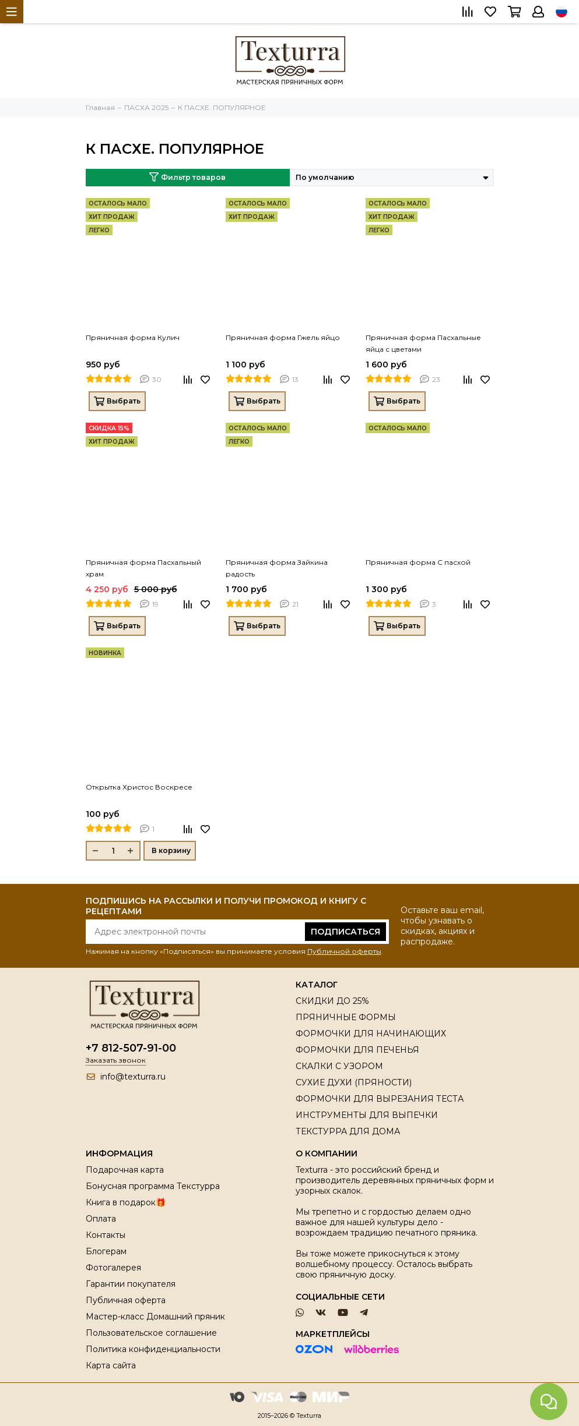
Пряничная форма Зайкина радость (277, 568)
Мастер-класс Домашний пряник (155, 1316)
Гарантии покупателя (131, 1284)
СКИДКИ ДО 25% (332, 1001)
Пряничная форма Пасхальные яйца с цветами (423, 343)
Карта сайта (111, 1365)
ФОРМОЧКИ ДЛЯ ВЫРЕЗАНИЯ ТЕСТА (380, 1099)
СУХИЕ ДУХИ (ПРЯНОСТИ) (354, 1082)
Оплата (101, 1218)
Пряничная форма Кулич (133, 337)
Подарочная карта (125, 1170)
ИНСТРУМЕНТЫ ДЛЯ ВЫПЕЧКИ (367, 1115)
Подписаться (345, 931)
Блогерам (106, 1251)
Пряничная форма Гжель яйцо (283, 337)
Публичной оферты (344, 951)
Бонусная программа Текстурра (153, 1186)
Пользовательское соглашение (151, 1333)
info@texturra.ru (133, 1076)
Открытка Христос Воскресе (139, 787)
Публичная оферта (126, 1300)
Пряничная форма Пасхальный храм (143, 568)
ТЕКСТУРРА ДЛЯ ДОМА (348, 1131)
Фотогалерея (113, 1267)
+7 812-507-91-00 (131, 1048)
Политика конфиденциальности (153, 1349)
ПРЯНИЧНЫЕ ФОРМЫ (346, 1017)
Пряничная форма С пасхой (418, 562)
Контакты (105, 1235)
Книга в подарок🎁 (126, 1202)
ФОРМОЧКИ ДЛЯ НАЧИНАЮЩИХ (371, 1033)
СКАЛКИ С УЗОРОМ (339, 1066)
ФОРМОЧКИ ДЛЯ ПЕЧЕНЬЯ (357, 1050)
